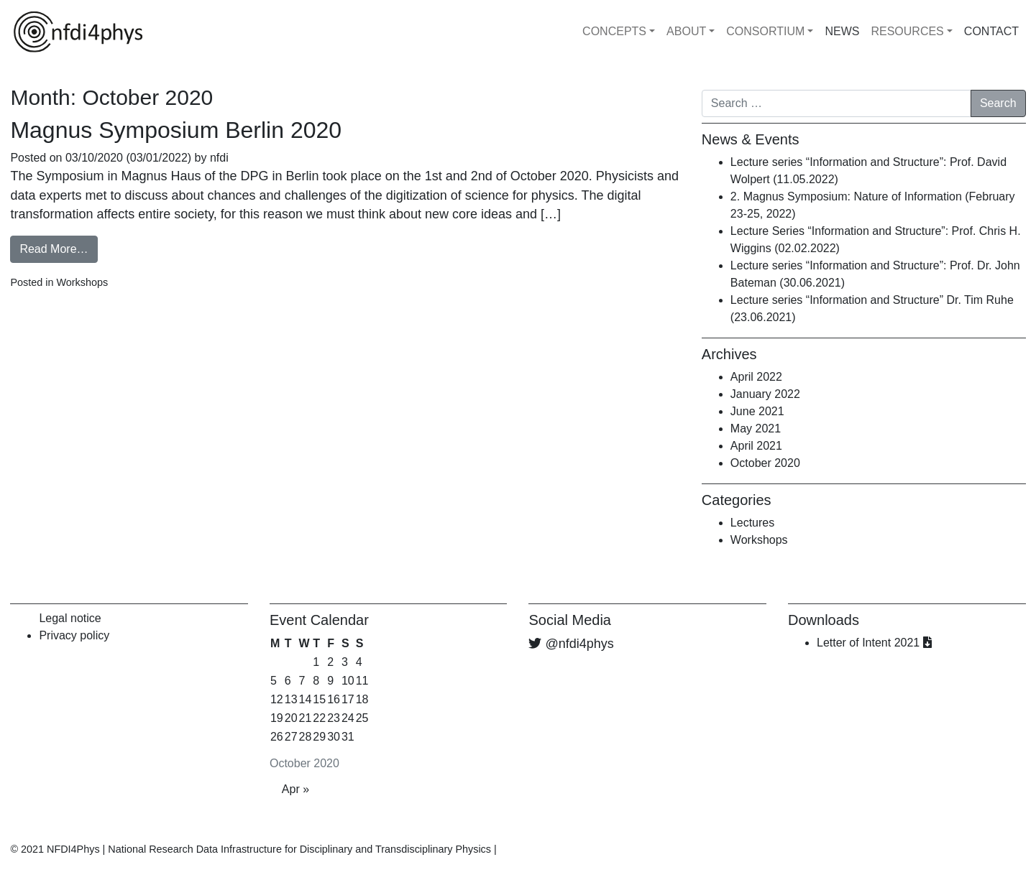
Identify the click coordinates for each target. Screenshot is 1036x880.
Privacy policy (74, 635)
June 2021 (757, 411)
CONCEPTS (614, 31)
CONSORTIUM (765, 31)
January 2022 (765, 394)
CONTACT (991, 31)
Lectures (752, 523)
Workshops (82, 282)
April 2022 (756, 377)
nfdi (218, 158)
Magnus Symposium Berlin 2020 (175, 130)
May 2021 (755, 428)
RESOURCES (907, 31)
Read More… (53, 249)
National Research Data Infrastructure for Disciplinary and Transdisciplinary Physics (299, 849)
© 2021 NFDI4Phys (54, 849)
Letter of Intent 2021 (874, 642)
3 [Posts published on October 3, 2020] (344, 662)
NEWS (842, 31)
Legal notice (70, 618)
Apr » (295, 789)
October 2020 (765, 463)
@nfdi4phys (579, 643)
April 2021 (756, 446)
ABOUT (686, 31)
